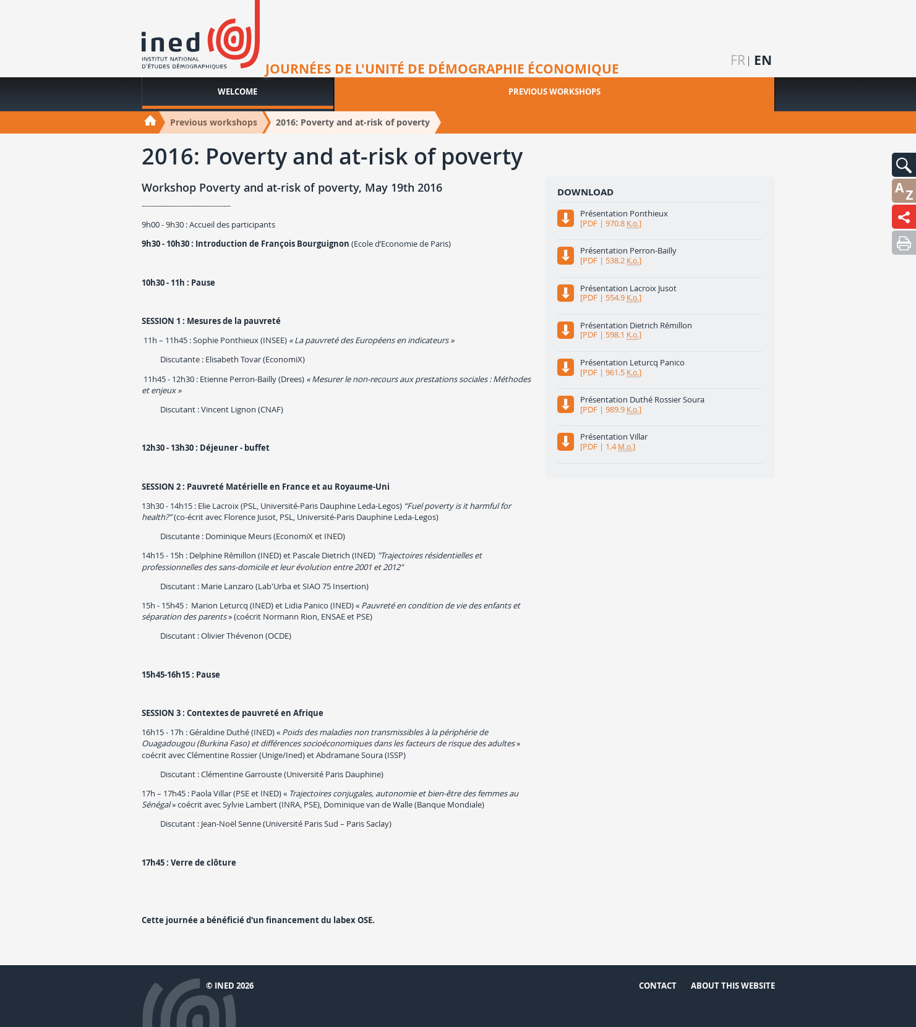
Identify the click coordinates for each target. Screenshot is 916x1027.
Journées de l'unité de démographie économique (442, 69)
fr (737, 60)
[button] (904, 165)
